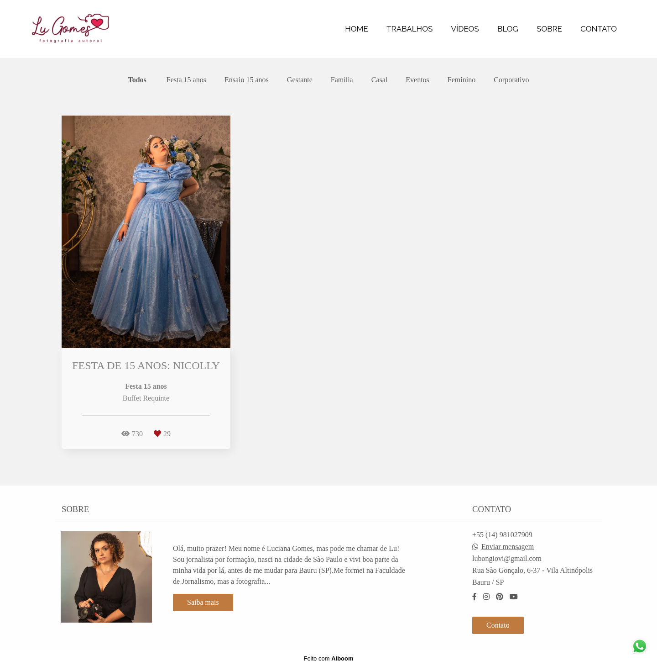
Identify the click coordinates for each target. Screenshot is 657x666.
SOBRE (549, 28)
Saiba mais (203, 602)
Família (342, 80)
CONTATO (598, 28)
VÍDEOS (465, 28)
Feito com (328, 658)
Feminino (461, 80)
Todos (137, 80)
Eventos (417, 80)
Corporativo (511, 80)
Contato (498, 625)
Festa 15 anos (186, 80)
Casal (379, 80)
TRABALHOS (409, 28)
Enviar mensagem (507, 546)
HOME (356, 28)
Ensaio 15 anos (246, 80)
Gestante (300, 80)
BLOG (507, 28)
